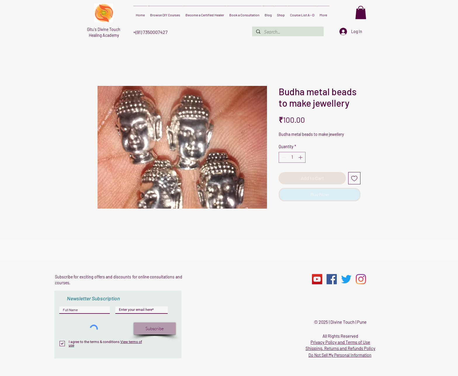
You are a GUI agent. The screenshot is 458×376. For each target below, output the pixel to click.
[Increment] (301, 157)
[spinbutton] (292, 157)
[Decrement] (283, 157)
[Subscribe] (155, 329)
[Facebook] (332, 279)
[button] (360, 12)
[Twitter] (346, 279)
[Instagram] (361, 279)
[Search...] (287, 32)
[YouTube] (317, 279)
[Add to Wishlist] (354, 178)
